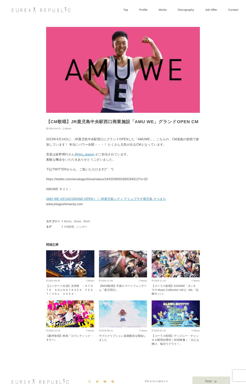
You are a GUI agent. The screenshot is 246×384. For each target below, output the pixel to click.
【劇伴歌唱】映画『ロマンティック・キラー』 (69, 337)
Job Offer (211, 9)
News (77, 221)
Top (125, 9)
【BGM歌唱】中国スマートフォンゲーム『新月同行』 (123, 287)
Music (68, 128)
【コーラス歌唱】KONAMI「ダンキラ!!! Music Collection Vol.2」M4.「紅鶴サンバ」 (175, 289)
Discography (186, 9)
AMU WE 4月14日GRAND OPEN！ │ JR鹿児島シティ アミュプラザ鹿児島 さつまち (106, 199)
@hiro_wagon (84, 154)
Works (163, 9)
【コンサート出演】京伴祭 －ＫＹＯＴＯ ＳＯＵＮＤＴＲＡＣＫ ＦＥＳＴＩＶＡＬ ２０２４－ (69, 289)
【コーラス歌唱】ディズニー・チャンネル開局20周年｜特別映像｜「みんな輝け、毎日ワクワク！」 (175, 339)
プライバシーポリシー (156, 381)
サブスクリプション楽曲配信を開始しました (122, 337)
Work (86, 221)
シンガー (81, 226)
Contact (233, 9)
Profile (143, 9)
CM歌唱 (69, 226)
